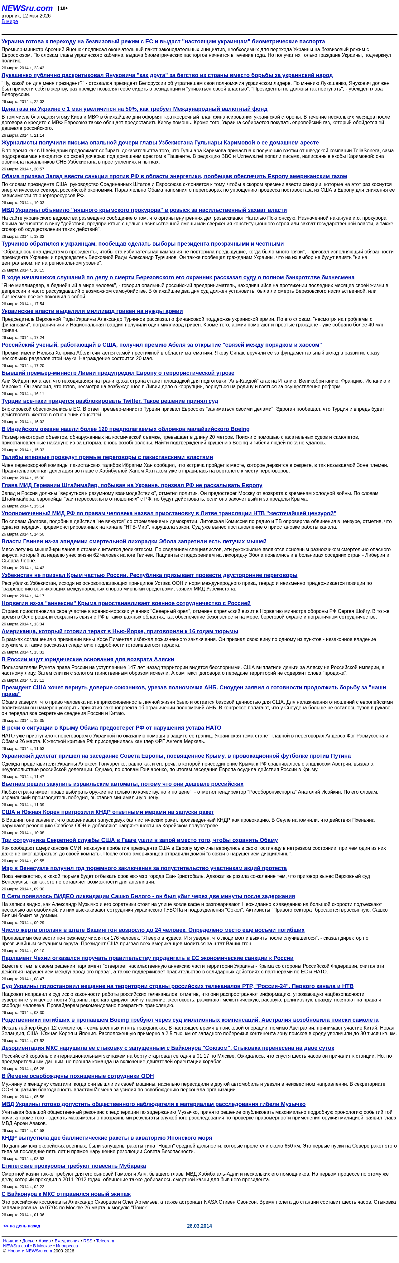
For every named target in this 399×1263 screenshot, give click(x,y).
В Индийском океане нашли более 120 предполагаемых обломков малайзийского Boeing (126, 429)
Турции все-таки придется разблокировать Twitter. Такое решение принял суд (110, 401)
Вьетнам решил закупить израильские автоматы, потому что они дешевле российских (122, 784)
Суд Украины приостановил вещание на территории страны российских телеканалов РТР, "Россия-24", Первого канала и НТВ (177, 986)
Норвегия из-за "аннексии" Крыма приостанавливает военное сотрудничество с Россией (126, 603)
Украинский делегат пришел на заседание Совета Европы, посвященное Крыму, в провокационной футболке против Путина (176, 756)
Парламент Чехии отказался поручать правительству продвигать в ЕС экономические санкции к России (148, 958)
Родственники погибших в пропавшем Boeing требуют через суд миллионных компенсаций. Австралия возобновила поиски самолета (190, 1020)
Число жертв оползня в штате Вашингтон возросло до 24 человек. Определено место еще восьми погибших (153, 930)
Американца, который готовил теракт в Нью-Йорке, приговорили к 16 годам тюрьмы (120, 631)
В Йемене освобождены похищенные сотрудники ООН (78, 1076)
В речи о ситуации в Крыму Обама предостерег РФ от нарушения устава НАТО (111, 728)
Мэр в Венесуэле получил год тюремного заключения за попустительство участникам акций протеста (144, 868)
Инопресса (67, 1245)
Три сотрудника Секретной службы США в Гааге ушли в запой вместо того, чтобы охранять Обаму (140, 840)
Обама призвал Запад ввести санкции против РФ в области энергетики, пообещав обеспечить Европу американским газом (174, 176)
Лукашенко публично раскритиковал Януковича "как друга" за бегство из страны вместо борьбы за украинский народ (167, 75)
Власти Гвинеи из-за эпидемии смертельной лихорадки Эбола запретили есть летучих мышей (134, 541)
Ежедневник (67, 1240)
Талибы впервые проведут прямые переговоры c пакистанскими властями (107, 457)
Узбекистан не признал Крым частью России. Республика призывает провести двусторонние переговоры (149, 575)
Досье (28, 1240)
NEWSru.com (27, 8)
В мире (10, 21)
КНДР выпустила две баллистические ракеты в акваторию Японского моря (107, 1138)
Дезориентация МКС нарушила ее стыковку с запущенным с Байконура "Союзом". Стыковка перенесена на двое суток (168, 1048)
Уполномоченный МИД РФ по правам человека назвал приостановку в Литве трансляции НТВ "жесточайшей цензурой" (169, 513)
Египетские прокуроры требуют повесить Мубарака (74, 1166)
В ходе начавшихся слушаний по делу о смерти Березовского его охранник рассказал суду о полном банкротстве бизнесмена (178, 277)
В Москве (42, 1245)
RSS (87, 1240)
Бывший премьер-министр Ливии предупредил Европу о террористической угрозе (118, 373)
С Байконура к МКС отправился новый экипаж (66, 1194)
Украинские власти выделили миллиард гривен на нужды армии (92, 311)
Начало (10, 1240)
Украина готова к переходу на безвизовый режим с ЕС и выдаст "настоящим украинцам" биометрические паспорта (163, 41)
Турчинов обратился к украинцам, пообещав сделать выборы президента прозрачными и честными (143, 244)
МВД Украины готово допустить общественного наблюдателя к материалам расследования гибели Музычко (154, 1104)
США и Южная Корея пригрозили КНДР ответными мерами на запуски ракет (108, 812)
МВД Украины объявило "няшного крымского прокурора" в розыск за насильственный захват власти (144, 210)
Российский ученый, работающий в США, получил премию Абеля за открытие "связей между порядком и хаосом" (162, 345)
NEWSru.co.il (16, 1245)
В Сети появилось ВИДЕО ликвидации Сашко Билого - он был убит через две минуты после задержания (148, 896)
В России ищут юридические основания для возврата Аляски (88, 659)
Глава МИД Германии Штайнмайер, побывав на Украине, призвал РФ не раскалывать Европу (132, 485)
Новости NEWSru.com (29, 1250)
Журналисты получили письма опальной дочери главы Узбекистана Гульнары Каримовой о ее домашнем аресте (160, 143)
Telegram (105, 1240)
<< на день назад (21, 1225)
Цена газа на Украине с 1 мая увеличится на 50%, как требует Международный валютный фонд (134, 109)
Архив (45, 1240)
